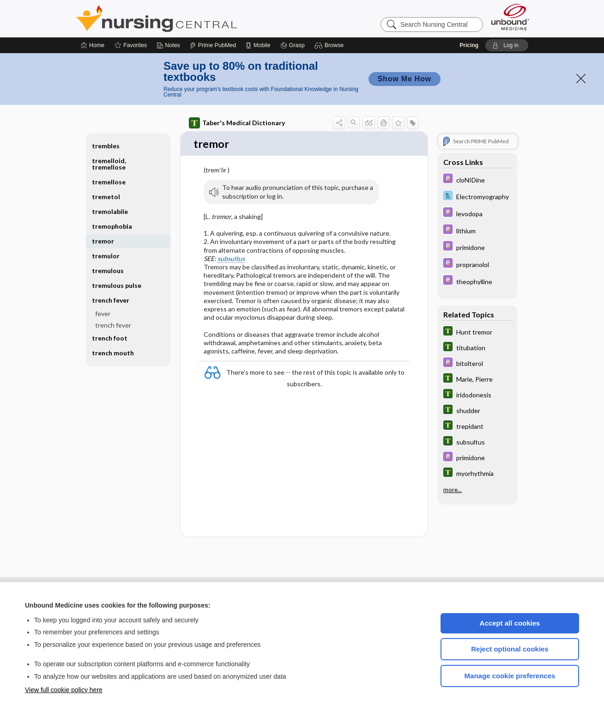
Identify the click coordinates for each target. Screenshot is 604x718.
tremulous (108, 270)
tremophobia (112, 226)
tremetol (106, 197)
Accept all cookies (510, 623)
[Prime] (213, 45)
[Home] (92, 45)
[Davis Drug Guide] (477, 179)
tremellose (109, 182)
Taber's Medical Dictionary (237, 122)
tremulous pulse (116, 285)
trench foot (109, 338)
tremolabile (110, 211)
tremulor (106, 256)
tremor (103, 241)
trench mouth (113, 353)
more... (452, 489)
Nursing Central (191, 18)
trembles (106, 146)
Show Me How (404, 79)
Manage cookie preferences (510, 676)
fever (102, 313)
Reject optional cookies (510, 649)
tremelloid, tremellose (109, 164)
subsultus (231, 259)
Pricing (468, 45)
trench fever (110, 300)
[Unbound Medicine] (510, 16)
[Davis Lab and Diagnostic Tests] (477, 196)
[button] (330, 45)
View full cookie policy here (64, 690)
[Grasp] (292, 45)
